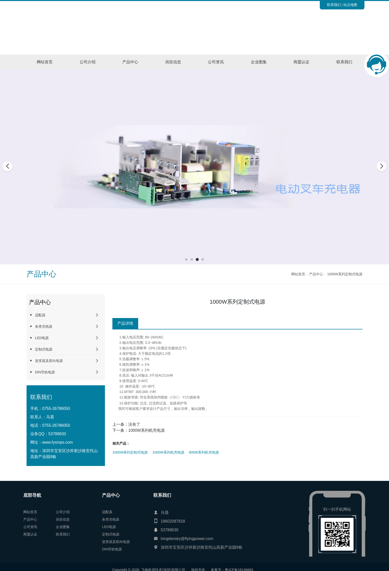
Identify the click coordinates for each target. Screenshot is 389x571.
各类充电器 (40, 326)
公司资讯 (216, 62)
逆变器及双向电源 (46, 360)
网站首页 (45, 62)
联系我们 (334, 5)
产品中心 (130, 62)
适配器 (37, 315)
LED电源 (39, 338)
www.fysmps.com (57, 442)
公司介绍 (88, 62)
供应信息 (173, 62)
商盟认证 (301, 62)
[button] (186, 259)
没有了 (134, 424)
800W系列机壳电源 (204, 452)
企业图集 (259, 62)
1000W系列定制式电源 (344, 274)
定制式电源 (40, 349)
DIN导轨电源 (42, 372)
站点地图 (350, 5)
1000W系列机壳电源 (146, 430)
